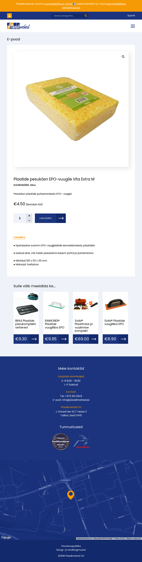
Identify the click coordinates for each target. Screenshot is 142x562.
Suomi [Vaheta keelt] (131, 15)
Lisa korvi (46, 218)
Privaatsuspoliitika (71, 546)
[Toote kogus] (23, 218)
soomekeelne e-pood (58, 4)
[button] (123, 57)
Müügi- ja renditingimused (71, 549)
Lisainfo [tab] (19, 237)
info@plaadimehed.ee (75, 400)
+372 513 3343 (73, 396)
